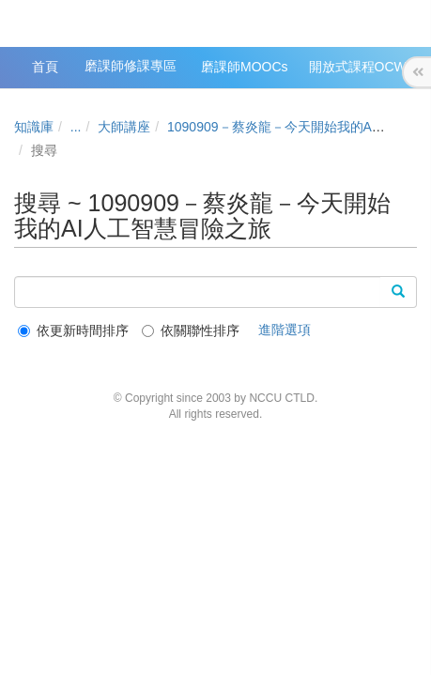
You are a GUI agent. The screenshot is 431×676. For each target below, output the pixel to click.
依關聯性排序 (190, 330)
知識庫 (34, 126)
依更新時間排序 (73, 330)
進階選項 (284, 329)
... (76, 126)
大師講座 (124, 126)
